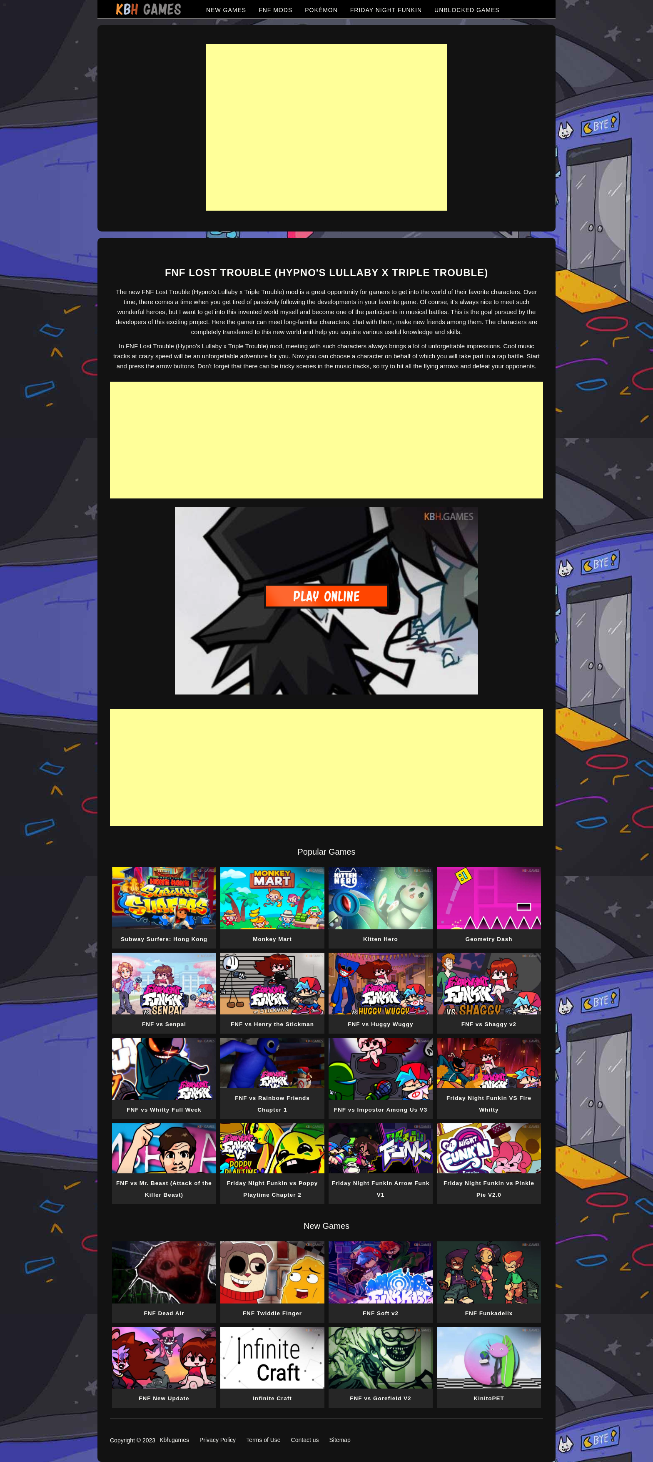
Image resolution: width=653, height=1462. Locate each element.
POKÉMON (321, 10)
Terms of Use (263, 1440)
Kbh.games (174, 1440)
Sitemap (340, 1440)
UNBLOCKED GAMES (467, 10)
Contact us (305, 1440)
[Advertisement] (326, 127)
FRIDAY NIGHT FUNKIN (386, 10)
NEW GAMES (226, 10)
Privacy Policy (217, 1440)
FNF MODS (275, 10)
